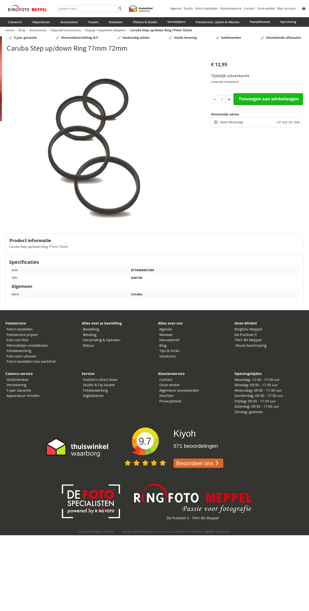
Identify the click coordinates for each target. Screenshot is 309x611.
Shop (22, 30)
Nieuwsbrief (169, 339)
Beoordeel (198, 463)
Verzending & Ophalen (101, 339)
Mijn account (286, 8)
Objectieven (41, 22)
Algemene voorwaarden (179, 390)
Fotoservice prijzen (22, 334)
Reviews (166, 334)
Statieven (116, 22)
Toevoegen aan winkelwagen (269, 99)
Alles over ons (170, 323)
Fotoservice (15, 323)
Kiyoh (184, 433)
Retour (88, 345)
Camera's (15, 22)
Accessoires (69, 22)
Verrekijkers (176, 22)
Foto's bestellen (206, 8)
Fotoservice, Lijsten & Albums (218, 22)
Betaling (90, 334)
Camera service (19, 373)
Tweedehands (260, 22)
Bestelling (91, 329)
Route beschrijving (251, 345)
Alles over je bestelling (102, 323)
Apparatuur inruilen (23, 395)
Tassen (93, 22)
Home (9, 30)
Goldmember (18, 379)
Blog (163, 345)
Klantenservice (230, 8)
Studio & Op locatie (99, 384)
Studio (188, 8)
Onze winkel (266, 8)
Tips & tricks (169, 350)
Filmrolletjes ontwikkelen (27, 345)
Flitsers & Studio (145, 22)
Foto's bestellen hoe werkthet (31, 361)
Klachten (166, 395)
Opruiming (288, 22)
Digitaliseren (93, 395)
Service (88, 373)
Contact (249, 8)
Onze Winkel (246, 323)
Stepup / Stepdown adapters (105, 30)
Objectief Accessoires (65, 30)
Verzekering (16, 384)
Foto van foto (18, 339)
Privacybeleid (170, 401)
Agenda (175, 8)
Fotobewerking (19, 350)
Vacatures (167, 356)
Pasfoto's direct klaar (100, 379)
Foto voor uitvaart (22, 356)
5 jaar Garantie (19, 390)
